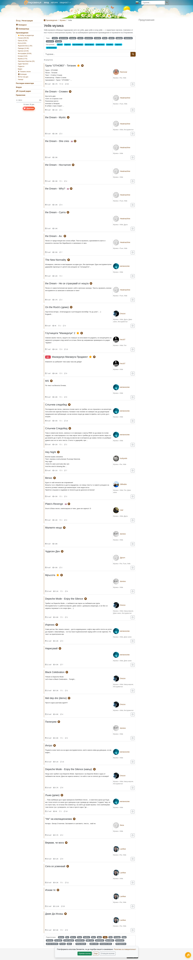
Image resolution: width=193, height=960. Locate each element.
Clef (121, 510)
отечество (50, 41)
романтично (100, 44)
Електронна (99, 940)
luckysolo (123, 458)
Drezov (122, 314)
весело (59, 44)
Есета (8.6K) (22, 43)
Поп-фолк (58, 940)
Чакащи (20, 79)
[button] (138, 2)
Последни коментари (25, 83)
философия (63, 38)
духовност (88, 38)
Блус (93, 937)
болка (105, 38)
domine (123, 534)
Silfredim (123, 484)
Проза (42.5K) (22, 40)
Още (96, 953)
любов (55, 38)
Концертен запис (105, 944)
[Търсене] (167, 3)
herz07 (122, 340)
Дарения (29, 108)
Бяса (122, 825)
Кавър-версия (128, 611)
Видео (20, 69)
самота (80, 38)
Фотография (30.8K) (25, 53)
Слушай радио (23, 91)
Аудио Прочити (23, 64)
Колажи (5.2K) (22, 56)
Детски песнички (52, 944)
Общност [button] (64, 3)
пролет (111, 38)
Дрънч (122, 558)
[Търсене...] (153, 3)
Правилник (20, 95)
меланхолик (124, 266)
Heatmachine (125, 98)
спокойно (110, 44)
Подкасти (21, 66)
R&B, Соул (89, 940)
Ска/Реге (86, 937)
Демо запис (117, 613)
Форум (19, 87)
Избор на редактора (26, 35)
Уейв (124, 78)
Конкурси (21, 25)
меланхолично (51, 47)
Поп (125, 345)
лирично (67, 44)
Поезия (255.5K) (23, 38)
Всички (61, 937)
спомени (97, 38)
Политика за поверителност (125, 949)
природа (72, 38)
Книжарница (22, 29)
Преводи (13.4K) (23, 48)
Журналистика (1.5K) (25, 46)
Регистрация (27, 21)
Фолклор (50, 940)
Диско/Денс (109, 940)
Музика (63, 20)
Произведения (22, 33)
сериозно (118, 44)
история (58, 41)
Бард (124, 937)
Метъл (73, 937)
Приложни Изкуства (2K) (26, 61)
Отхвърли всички (107, 953)
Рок (121, 78)
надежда (119, 38)
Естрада (117, 937)
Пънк (121, 104)
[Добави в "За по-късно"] (133, 84)
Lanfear (123, 849)
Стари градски (68, 940)
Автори (54, 3)
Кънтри (62, 944)
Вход (18, 21)
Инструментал (129, 130)
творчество (128, 38)
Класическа (119, 940)
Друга (126, 224)
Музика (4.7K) (22, 59)
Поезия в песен (24, 71)
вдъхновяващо (78, 44)
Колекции (22, 74)
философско (89, 44)
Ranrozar (123, 72)
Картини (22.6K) (23, 51)
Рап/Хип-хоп (80, 940)
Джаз (99, 937)
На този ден (23, 77)
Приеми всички (85, 953)
